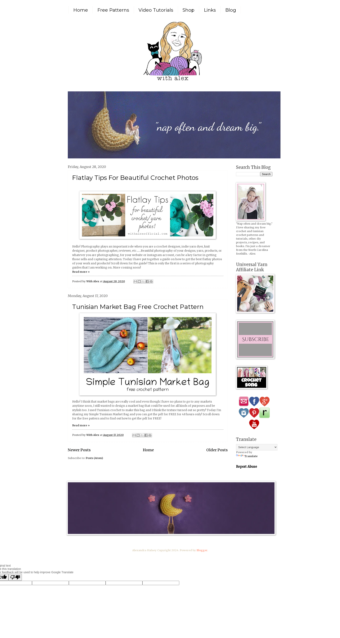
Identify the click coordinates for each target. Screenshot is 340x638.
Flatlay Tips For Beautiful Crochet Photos (135, 178)
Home (80, 10)
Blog (230, 10)
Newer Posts (79, 450)
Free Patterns (113, 10)
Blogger (202, 550)
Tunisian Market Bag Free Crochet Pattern (138, 307)
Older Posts (217, 450)
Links (210, 10)
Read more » (81, 272)
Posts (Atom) (94, 458)
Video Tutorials (155, 10)
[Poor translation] (15, 577)
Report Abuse (246, 467)
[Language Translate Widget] (256, 447)
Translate (247, 456)
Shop (188, 10)
